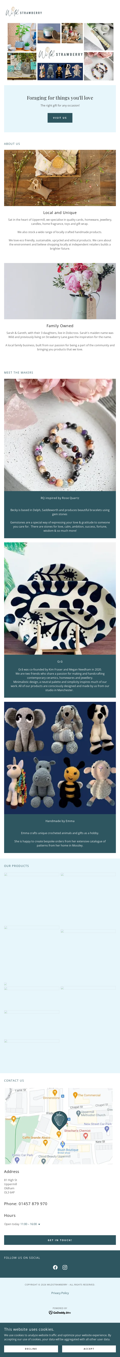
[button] (38, 1224)
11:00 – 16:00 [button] (28, 1224)
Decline (31, 1348)
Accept (89, 1348)
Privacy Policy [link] (60, 1293)
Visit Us (60, 117)
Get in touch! (60, 1240)
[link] (23, 11)
